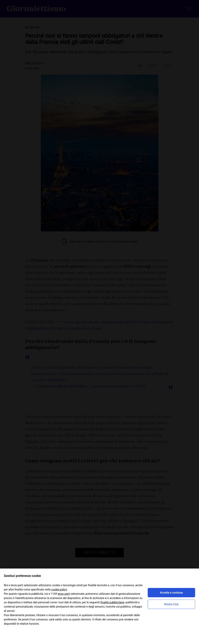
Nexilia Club (171, 604)
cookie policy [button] (59, 589)
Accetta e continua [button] (171, 592)
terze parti (64, 593)
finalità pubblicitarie (112, 602)
